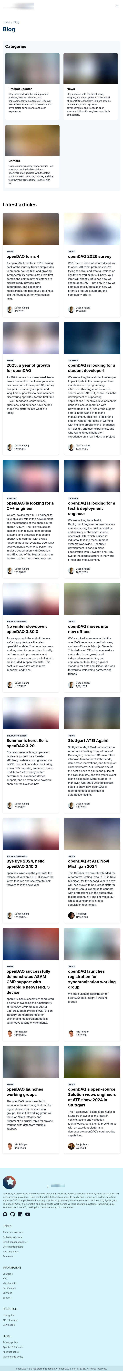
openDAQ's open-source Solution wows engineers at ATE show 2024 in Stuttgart (92, 1097)
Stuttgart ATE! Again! (88, 740)
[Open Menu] (117, 6)
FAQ (5, 1278)
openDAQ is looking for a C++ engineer (30, 506)
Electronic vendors (13, 1232)
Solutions (8, 1273)
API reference (10, 1320)
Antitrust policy (11, 1351)
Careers (14, 161)
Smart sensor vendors (15, 1242)
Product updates (20, 89)
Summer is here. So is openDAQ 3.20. (27, 743)
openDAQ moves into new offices (88, 629)
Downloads (9, 1324)
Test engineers (11, 1251)
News (71, 89)
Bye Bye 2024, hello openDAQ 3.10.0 (25, 864)
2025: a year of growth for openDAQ (28, 368)
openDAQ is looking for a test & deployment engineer (91, 508)
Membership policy (13, 1356)
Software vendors (12, 1237)
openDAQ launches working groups (25, 1092)
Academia (8, 1256)
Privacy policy (10, 1342)
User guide (8, 1315)
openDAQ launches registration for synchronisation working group (92, 979)
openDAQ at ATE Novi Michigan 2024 (88, 864)
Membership (9, 1283)
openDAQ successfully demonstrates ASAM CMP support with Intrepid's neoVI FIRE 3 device (28, 982)
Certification (9, 1288)
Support (7, 1297)
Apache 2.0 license (13, 1347)
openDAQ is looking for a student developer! (91, 368)
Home (6, 22)
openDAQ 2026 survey (90, 256)
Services (7, 1292)
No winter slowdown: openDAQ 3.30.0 (27, 629)
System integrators (13, 1246)
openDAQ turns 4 (23, 256)
